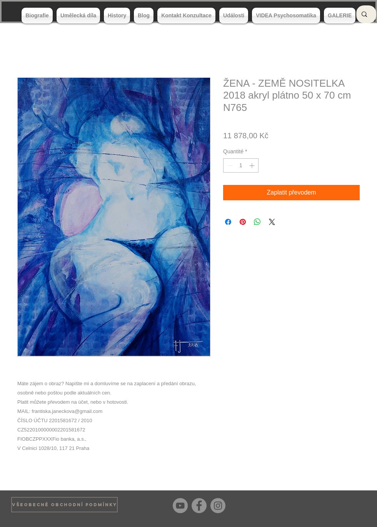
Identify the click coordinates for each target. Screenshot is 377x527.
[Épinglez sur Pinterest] (242, 222)
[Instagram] (217, 505)
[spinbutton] (241, 165)
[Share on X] (272, 222)
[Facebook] (199, 505)
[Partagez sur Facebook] (228, 222)
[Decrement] (229, 165)
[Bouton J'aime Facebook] (354, 505)
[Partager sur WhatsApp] (257, 222)
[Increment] (252, 165)
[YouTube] (180, 505)
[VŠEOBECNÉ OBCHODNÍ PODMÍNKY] (64, 504)
